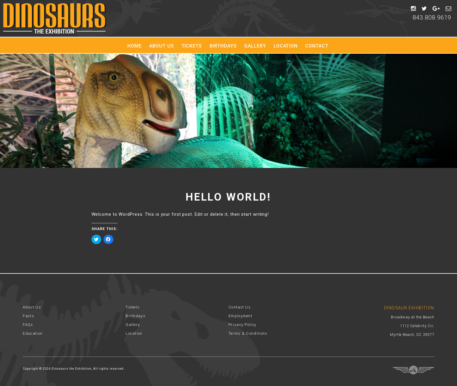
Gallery (255, 46)
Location (286, 46)
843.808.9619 (432, 17)
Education (33, 333)
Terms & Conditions (247, 333)
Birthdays (223, 46)
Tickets (192, 46)
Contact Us (239, 307)
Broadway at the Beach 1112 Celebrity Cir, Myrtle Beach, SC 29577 (412, 326)
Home (134, 46)
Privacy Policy (242, 324)
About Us (161, 46)
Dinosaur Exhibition (54, 18)
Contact (316, 46)
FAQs (28, 324)
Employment (240, 316)
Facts (28, 316)
